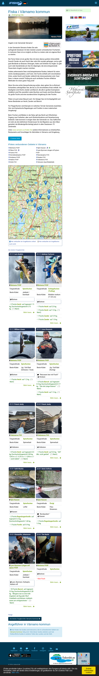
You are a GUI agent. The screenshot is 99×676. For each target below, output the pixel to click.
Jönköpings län (17, 15)
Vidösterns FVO (16, 435)
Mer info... (16, 672)
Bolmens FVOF (16, 285)
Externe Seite (15, 138)
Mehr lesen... (28, 312)
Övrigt (52, 503)
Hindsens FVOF (43, 360)
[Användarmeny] (3, 3)
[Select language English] (76, 17)
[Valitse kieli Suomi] (84, 17)
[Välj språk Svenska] (72, 17)
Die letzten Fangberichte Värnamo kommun (25, 619)
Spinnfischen (27, 289)
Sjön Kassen (15, 500)
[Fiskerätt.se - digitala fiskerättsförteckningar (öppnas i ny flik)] (63, 659)
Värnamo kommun (16, 632)
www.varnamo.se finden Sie (22, 130)
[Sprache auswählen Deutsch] (80, 17)
